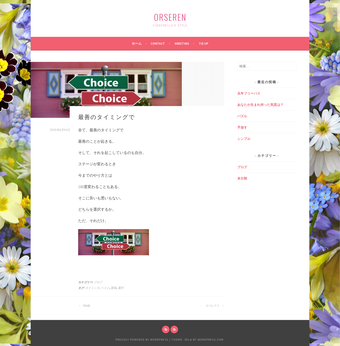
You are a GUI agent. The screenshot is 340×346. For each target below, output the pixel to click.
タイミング (92, 288)
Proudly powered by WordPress (141, 339)
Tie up (203, 43)
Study (84, 305)
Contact (158, 43)
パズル (242, 116)
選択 (120, 288)
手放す (242, 127)
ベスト (105, 288)
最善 (113, 288)
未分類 (242, 178)
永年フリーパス (248, 93)
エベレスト (214, 305)
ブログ (98, 282)
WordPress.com (211, 339)
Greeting (181, 43)
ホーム (137, 43)
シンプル (244, 139)
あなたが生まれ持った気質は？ (260, 105)
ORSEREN (170, 17)
